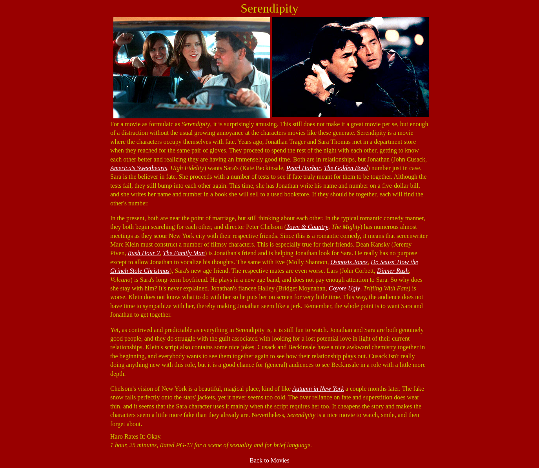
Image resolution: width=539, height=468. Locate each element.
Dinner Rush (393, 270)
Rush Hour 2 (143, 253)
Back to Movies (269, 460)
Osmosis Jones (349, 262)
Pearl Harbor (303, 168)
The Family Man (184, 253)
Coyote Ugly (344, 288)
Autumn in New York (318, 388)
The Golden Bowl (346, 168)
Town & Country (307, 226)
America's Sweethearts (138, 168)
